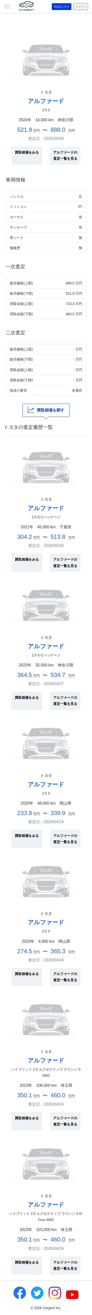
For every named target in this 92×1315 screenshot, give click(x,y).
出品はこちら (61, 6)
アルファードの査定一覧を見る (65, 155)
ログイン (81, 6)
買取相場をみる (27, 152)
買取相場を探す (46, 410)
